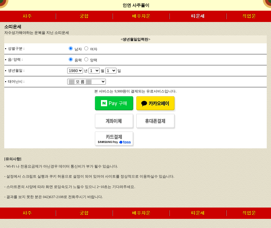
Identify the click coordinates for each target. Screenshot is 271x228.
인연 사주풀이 (136, 5)
